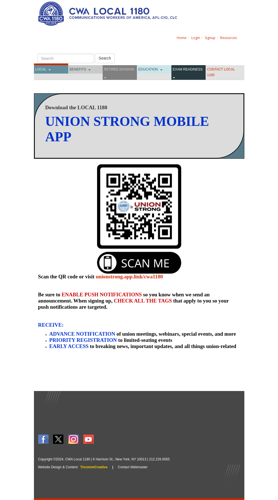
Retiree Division (119, 69)
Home (182, 37)
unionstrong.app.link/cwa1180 (129, 276)
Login (195, 37)
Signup (210, 37)
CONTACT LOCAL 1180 (221, 72)
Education (148, 69)
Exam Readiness (188, 69)
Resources (228, 37)
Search (104, 58)
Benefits (78, 69)
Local (40, 69)
